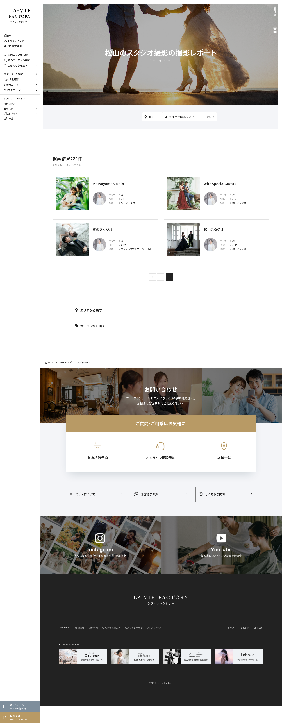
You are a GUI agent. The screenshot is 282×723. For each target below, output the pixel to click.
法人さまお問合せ (134, 644)
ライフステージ (21, 90)
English (245, 644)
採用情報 (93, 644)
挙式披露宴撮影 (13, 46)
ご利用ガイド (21, 113)
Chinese (258, 644)
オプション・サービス (14, 98)
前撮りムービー (21, 85)
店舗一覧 (8, 118)
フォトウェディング (14, 41)
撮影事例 (21, 108)
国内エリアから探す (17, 55)
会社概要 (79, 644)
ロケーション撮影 (21, 74)
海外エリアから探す (17, 60)
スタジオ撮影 (21, 79)
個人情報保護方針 (111, 644)
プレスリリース (154, 644)
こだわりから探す (21, 65)
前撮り (7, 35)
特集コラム (9, 103)
